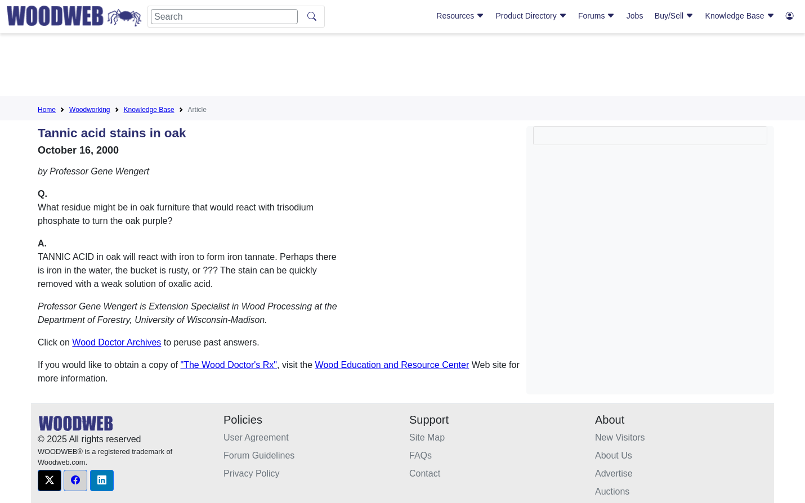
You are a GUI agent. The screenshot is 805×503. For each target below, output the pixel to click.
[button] (49, 480)
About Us (613, 455)
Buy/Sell (674, 15)
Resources (460, 15)
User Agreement (256, 437)
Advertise (614, 473)
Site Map (427, 437)
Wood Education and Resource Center (392, 365)
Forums (596, 15)
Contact (424, 473)
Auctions (612, 491)
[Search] (224, 16)
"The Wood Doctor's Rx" (228, 365)
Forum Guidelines (258, 455)
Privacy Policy (251, 473)
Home (47, 110)
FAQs (420, 455)
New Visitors (620, 437)
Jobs (635, 15)
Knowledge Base (740, 15)
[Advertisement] (402, 67)
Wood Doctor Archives (116, 342)
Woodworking (89, 110)
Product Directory (531, 15)
